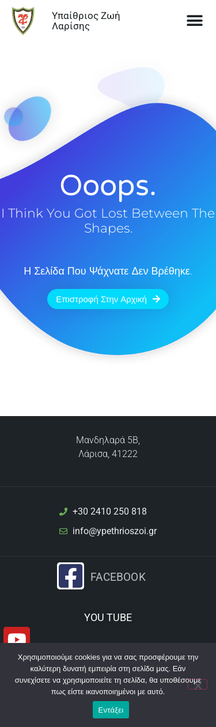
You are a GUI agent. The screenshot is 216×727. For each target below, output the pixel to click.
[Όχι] (197, 684)
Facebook (118, 577)
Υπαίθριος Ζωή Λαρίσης (86, 21)
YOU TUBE (108, 617)
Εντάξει (111, 710)
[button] (194, 21)
